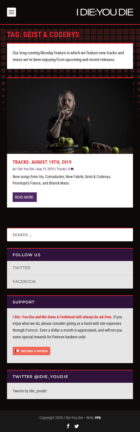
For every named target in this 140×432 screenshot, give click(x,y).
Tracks (61, 169)
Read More (24, 197)
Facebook (24, 281)
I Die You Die (25, 169)
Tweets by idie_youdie (30, 391)
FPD (98, 418)
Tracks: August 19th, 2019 (42, 162)
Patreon (32, 330)
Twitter (21, 267)
